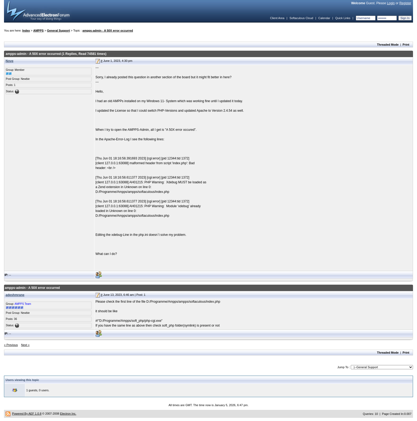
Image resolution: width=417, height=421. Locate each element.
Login (391, 3)
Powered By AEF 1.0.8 (26, 413)
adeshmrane (15, 295)
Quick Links (342, 18)
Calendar (324, 18)
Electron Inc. (68, 413)
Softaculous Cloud (301, 18)
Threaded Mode (388, 44)
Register (405, 3)
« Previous (11, 344)
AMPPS (38, 30)
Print (406, 44)
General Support (58, 30)
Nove (9, 61)
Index (26, 30)
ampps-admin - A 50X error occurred (107, 30)
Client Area (277, 18)
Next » (25, 344)
